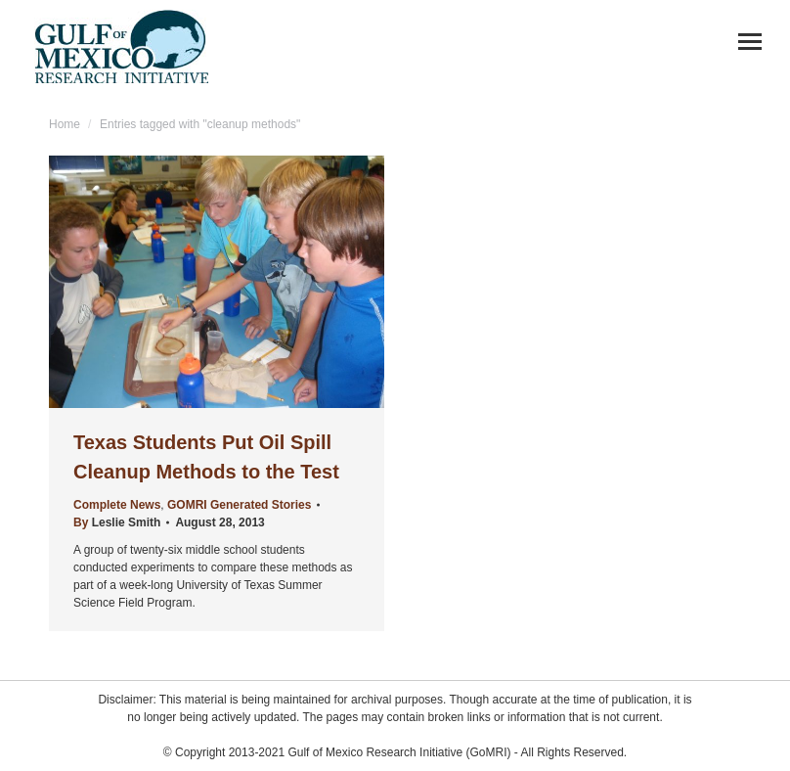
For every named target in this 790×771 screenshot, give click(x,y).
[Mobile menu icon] (749, 42)
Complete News (116, 505)
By (116, 522)
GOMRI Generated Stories (239, 505)
